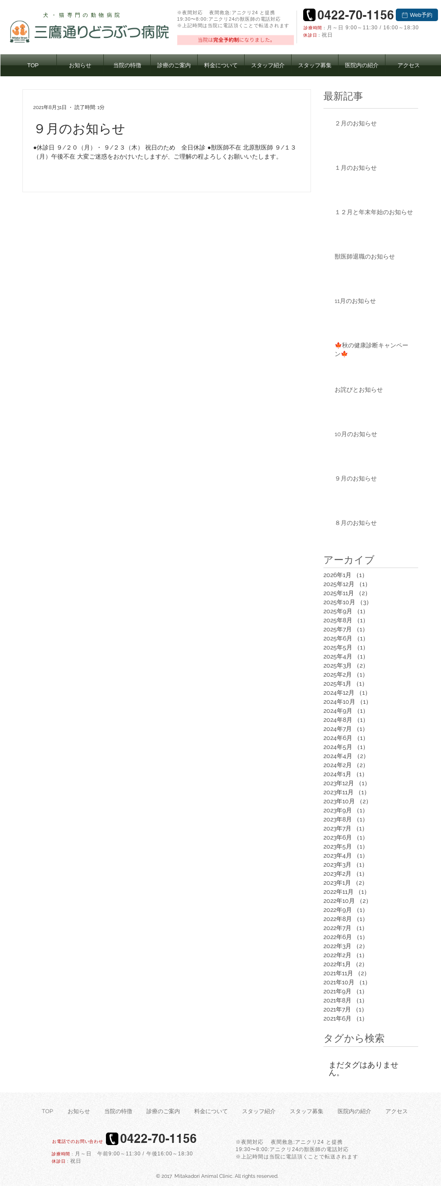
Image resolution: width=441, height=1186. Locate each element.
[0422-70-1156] (355, 14)
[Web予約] (417, 15)
